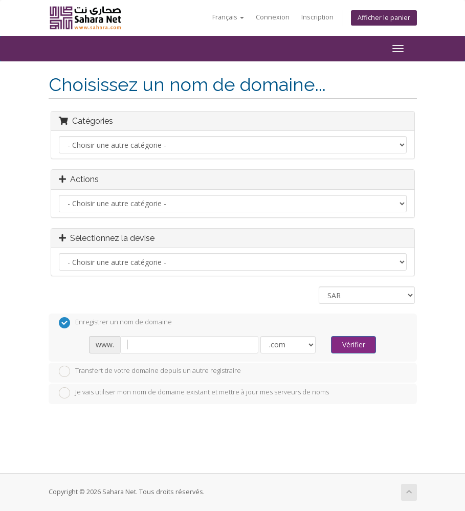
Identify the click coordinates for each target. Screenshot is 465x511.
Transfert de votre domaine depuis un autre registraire (150, 371)
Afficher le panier (384, 17)
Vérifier (353, 344)
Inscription (317, 17)
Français (228, 17)
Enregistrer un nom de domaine (115, 322)
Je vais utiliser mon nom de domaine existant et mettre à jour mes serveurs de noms (194, 392)
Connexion (273, 17)
